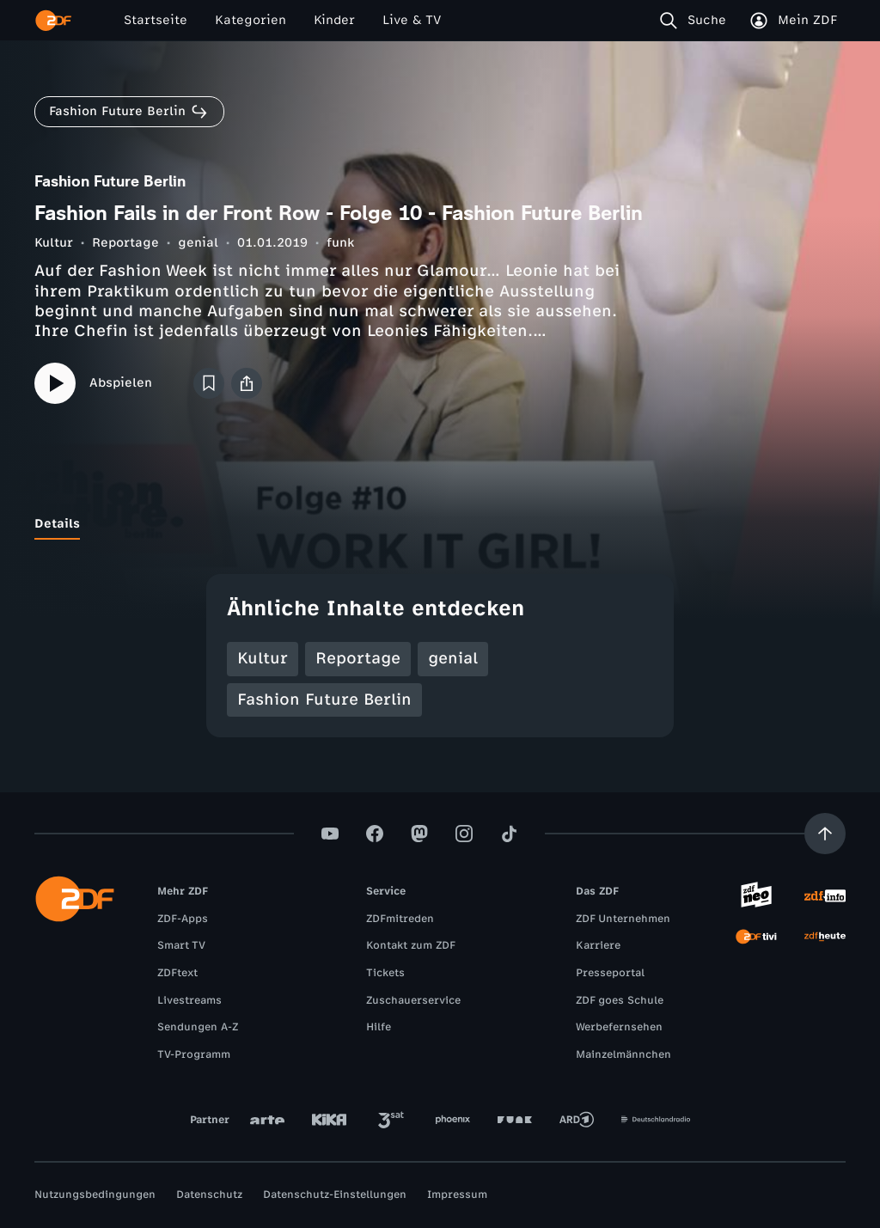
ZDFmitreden (400, 919)
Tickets (385, 973)
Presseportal (610, 973)
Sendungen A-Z (197, 1027)
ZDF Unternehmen (623, 919)
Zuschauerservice (413, 1000)
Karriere (598, 945)
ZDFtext (177, 973)
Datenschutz (209, 1194)
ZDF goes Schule (619, 1000)
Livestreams (189, 1000)
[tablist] (440, 524)
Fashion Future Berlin (324, 699)
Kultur (53, 242)
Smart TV (181, 945)
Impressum (457, 1194)
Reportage (125, 242)
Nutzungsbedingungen (95, 1194)
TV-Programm (193, 1054)
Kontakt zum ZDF (410, 945)
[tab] (57, 524)
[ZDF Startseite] (53, 20)
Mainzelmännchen (623, 1054)
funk (340, 242)
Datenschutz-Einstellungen (334, 1194)
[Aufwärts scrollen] (825, 833)
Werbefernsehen (619, 1027)
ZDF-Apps (182, 919)
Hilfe (378, 1027)
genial (198, 242)
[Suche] (696, 20)
